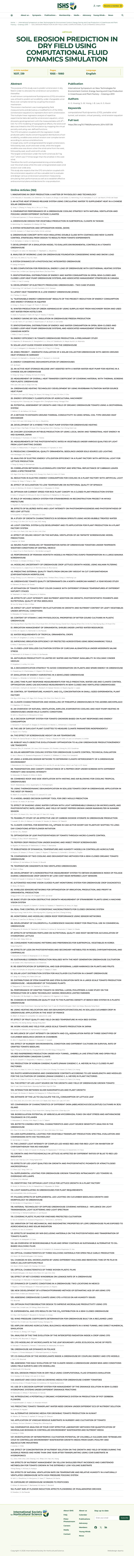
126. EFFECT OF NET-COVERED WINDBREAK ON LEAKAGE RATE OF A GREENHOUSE (51, 1277)
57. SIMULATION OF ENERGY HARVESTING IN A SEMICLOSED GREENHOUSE (47, 675)
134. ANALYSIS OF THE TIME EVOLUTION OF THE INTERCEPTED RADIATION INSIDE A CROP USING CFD (60, 1335)
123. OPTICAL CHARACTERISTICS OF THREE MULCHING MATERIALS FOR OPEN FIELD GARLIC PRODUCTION (62, 1253)
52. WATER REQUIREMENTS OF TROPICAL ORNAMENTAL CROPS (42, 634)
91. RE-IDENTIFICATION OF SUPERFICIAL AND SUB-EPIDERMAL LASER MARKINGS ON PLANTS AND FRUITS (62, 966)
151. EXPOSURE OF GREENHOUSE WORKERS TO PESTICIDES (40, 1482)
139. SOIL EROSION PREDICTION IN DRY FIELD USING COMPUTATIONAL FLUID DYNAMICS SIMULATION (60, 1373)
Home (13, 22)
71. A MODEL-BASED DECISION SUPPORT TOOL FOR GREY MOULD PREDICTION (49, 798)
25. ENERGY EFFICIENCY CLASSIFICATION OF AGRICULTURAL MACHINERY (46, 398)
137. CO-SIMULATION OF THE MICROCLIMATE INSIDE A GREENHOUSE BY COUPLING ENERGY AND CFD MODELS (65, 1356)
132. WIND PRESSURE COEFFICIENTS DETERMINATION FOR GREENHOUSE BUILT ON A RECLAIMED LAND (62, 1319)
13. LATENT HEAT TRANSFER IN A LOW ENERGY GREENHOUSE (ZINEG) (45, 292)
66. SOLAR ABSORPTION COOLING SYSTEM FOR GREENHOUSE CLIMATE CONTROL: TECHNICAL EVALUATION (63, 752)
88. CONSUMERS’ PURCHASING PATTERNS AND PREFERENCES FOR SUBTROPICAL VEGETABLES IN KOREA (62, 943)
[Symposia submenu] (41, 15)
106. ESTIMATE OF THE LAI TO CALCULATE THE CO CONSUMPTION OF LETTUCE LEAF (52, 1097)
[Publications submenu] (56, 15)
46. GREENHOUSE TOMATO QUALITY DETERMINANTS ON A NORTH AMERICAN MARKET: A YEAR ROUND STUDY (65, 581)
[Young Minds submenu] (105, 15)
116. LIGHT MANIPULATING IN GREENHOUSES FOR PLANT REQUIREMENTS (46, 1190)
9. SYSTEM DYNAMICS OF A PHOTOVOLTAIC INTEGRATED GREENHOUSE (46, 261)
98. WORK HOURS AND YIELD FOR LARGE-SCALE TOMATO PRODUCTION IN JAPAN (51, 1026)
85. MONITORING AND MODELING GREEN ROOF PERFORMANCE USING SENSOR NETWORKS (56, 916)
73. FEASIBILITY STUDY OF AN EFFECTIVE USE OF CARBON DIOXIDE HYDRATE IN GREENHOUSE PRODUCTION (64, 818)
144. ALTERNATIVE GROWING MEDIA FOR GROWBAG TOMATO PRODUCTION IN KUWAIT (54, 1413)
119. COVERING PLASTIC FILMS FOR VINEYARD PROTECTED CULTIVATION (46, 1216)
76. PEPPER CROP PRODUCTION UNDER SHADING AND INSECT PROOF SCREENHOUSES (54, 842)
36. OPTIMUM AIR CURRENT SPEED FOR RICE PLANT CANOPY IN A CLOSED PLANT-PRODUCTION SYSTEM (62, 492)
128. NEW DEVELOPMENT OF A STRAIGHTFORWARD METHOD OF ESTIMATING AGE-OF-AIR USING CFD (60, 1290)
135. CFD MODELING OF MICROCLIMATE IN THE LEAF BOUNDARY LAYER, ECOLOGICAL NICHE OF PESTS (61, 1342)
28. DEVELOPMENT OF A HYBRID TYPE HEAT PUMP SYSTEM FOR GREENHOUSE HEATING (54, 425)
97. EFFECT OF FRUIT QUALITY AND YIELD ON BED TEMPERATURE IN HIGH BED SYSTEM (53, 1019)
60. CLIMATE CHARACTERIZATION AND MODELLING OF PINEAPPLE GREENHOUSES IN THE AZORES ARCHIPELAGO (66, 702)
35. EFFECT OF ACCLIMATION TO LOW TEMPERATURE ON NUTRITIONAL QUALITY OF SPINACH (56, 485)
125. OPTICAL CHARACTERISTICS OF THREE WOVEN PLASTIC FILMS (43, 1270)
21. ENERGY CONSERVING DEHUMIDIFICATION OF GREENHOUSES (43, 362)
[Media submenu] (80, 15)
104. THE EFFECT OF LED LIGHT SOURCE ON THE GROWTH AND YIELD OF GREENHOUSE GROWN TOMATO (62, 1083)
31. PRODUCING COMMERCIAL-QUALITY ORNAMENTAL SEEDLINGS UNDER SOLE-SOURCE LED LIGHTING (61, 451)
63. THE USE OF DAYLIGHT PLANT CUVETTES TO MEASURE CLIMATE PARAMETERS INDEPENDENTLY (59, 728)
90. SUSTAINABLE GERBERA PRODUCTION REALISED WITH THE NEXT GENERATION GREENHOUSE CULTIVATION (65, 959)
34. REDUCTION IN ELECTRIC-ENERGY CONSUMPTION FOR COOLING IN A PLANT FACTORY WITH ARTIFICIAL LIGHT (67, 478)
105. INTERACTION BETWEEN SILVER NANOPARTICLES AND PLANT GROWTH (48, 1090)
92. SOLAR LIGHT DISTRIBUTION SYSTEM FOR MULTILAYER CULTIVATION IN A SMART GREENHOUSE (59, 973)
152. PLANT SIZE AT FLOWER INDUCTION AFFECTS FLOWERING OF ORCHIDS (56, 1489)
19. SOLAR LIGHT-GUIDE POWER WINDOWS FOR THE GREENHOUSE (44, 345)
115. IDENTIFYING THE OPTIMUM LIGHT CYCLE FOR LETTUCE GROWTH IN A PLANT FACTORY (55, 1183)
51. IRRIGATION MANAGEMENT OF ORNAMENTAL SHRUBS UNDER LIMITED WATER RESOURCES (57, 627)
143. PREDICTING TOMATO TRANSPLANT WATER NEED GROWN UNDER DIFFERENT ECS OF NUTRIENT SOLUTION (66, 1406)
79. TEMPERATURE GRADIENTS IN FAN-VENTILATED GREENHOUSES (44, 866)
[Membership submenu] (71, 15)
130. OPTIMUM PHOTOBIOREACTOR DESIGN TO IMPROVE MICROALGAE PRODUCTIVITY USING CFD (59, 1304)
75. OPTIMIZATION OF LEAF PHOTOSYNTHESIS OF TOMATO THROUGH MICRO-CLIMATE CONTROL (58, 835)
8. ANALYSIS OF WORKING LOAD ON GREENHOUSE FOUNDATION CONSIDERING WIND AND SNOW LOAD (62, 254)
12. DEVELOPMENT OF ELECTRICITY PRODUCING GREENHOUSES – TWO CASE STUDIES (53, 285)
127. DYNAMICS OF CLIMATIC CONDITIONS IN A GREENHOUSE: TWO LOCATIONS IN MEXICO (55, 1283)
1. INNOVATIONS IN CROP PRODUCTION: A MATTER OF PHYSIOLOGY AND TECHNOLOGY (53, 194)
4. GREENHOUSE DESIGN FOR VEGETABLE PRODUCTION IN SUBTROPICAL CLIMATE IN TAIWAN (57, 221)
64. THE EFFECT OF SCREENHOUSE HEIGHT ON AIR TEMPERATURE (43, 735)
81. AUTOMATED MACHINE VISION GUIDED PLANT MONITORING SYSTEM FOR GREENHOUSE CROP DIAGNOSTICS (66, 883)
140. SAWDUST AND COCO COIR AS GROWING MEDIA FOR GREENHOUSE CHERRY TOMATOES (56, 1380)
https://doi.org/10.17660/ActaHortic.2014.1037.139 (90, 124)
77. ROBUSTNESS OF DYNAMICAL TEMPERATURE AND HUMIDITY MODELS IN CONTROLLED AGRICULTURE (62, 849)
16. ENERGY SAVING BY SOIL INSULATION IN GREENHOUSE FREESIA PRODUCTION (51, 318)
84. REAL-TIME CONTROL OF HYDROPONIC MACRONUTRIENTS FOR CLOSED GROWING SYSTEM (57, 909)
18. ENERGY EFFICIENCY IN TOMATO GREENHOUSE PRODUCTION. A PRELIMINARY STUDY (54, 338)
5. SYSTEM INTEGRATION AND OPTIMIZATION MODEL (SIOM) (40, 228)
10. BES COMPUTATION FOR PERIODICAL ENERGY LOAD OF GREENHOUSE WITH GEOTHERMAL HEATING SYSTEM (66, 268)
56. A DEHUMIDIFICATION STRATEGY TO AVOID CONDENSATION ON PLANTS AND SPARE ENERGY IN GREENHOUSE (67, 668)
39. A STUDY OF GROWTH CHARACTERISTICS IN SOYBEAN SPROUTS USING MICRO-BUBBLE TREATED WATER (64, 518)
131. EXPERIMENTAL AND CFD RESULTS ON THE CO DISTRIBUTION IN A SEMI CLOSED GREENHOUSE (60, 1311)
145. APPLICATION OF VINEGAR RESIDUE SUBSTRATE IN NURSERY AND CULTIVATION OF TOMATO (58, 1420)
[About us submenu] (29, 15)
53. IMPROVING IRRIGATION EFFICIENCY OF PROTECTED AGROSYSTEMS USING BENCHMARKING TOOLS (61, 641)
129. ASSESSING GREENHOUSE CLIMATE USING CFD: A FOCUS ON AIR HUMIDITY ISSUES (53, 1297)
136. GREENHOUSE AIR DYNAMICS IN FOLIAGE (33, 1349)
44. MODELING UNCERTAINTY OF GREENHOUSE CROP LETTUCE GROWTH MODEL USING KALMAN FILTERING (64, 564)
